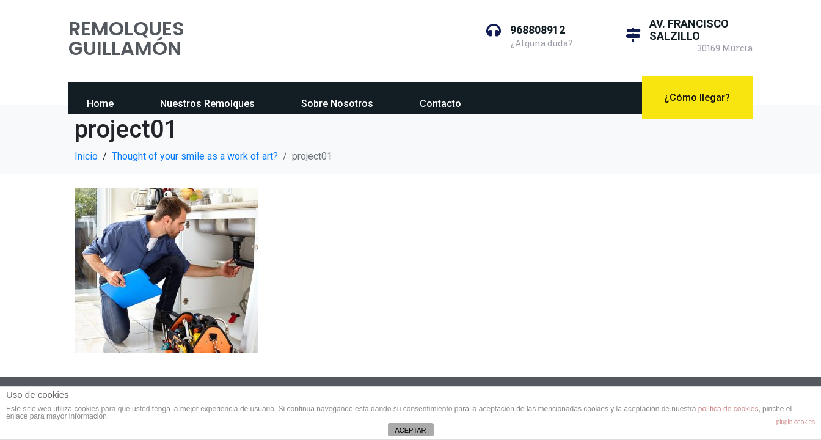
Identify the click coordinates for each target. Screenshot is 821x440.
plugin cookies (795, 422)
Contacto (440, 103)
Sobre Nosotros (337, 103)
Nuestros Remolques (207, 103)
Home (100, 103)
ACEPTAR (410, 430)
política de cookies (728, 409)
